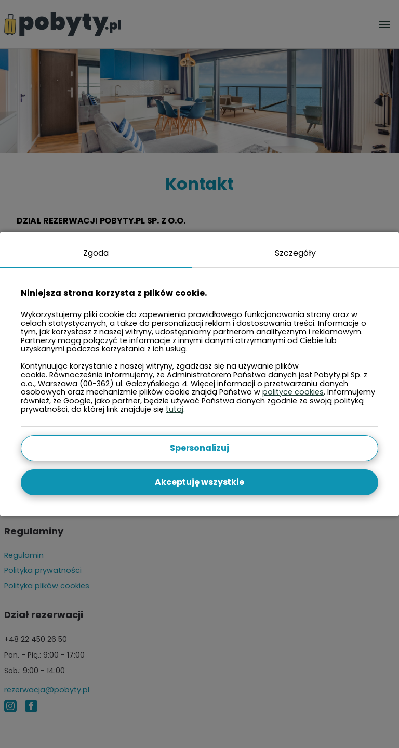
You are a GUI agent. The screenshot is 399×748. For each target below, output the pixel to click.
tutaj (174, 409)
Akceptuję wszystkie (199, 482)
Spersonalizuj (199, 448)
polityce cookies (293, 392)
